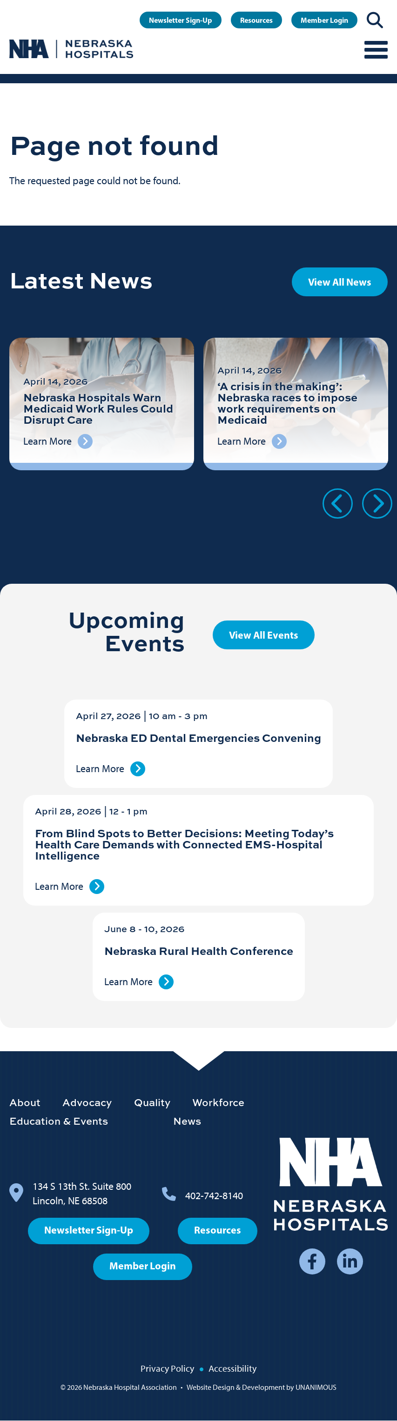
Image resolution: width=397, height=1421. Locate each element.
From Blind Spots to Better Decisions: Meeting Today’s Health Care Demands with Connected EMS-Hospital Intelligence (184, 844)
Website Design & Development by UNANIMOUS (261, 1387)
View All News (339, 281)
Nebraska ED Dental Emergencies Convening (198, 737)
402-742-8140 (214, 1195)
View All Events (263, 634)
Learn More (100, 768)
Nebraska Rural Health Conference (198, 950)
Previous (338, 503)
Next (377, 503)
